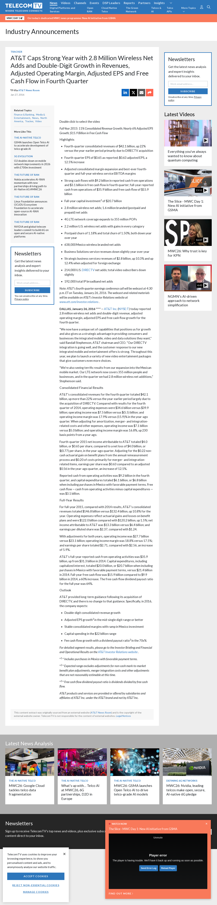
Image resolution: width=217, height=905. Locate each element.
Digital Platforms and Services (62, 9)
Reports (129, 3)
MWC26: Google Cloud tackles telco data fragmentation (27, 790)
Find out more (121, 893)
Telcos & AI (156, 9)
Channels (80, 3)
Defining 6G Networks (181, 780)
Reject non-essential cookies (35, 885)
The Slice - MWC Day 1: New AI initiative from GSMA (143, 829)
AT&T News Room (29, 90)
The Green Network (132, 9)
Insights (159, 3)
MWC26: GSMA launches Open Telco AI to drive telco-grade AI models (133, 790)
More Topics (188, 9)
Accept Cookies (36, 876)
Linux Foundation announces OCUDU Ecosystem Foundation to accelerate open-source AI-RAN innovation (30, 208)
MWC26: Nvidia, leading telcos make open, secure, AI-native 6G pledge (185, 790)
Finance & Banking (24, 114)
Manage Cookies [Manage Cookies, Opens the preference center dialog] (36, 891)
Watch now (119, 823)
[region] (36, 874)
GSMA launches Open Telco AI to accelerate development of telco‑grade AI (31, 145)
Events (94, 3)
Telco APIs (170, 9)
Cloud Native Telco (109, 9)
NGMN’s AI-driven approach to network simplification (184, 300)
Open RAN (90, 9)
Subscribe (32, 290)
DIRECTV (88, 270)
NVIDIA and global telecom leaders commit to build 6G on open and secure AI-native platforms (31, 231)
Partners (144, 3)
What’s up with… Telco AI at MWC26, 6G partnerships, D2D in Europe (80, 792)
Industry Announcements (42, 31)
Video (38, 121)
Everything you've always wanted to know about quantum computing (187, 155)
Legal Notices (123, 715)
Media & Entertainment (29, 116)
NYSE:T (124, 309)
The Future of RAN (26, 174)
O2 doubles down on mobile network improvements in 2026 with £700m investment (32, 164)
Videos (65, 3)
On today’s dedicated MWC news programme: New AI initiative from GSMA (71, 18)
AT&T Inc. (110, 309)
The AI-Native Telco (27, 137)
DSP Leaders (111, 3)
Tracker (16, 51)
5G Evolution (23, 156)
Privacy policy (22, 299)
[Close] (64, 854)
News (53, 3)
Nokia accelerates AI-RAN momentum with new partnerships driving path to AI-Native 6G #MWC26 (30, 184)
